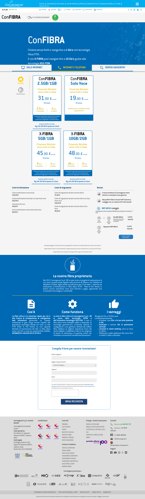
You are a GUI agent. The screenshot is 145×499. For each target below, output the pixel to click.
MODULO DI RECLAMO (92, 424)
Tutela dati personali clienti (68, 492)
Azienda (42, 4)
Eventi (64, 429)
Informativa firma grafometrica (45, 492)
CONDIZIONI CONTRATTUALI (70, 461)
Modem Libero (66, 466)
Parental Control (68, 437)
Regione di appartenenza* (59, 362)
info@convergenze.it (120, 439)
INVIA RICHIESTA (74, 401)
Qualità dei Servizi (92, 4)
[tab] (72, 68)
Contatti (118, 4)
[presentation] (65, 393)
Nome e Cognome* (56, 354)
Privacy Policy (85, 492)
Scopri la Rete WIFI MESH (126, 236)
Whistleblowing (67, 440)
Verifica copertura (68, 448)
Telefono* (54, 369)
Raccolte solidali (68, 432)
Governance (60, 4)
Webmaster (107, 492)
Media (82, 4)
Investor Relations (72, 4)
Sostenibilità (50, 4)
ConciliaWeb (66, 450)
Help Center (66, 427)
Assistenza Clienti (68, 464)
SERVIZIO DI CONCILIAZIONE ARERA (94, 436)
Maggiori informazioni (103, 496)
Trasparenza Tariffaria (107, 4)
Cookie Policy (96, 492)
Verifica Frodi (66, 435)
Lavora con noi (44, 6)
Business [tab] (21, 91)
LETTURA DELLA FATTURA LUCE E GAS (95, 431)
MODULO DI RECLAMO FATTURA (95, 427)
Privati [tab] (21, 81)
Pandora (65, 424)
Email (53, 377)
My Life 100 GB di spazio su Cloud (47, 126)
